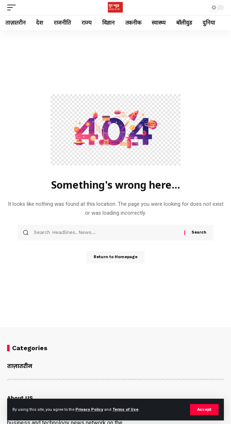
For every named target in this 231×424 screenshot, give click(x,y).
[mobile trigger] (13, 7)
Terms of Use (125, 409)
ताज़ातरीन (19, 366)
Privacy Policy (89, 409)
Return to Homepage (115, 257)
